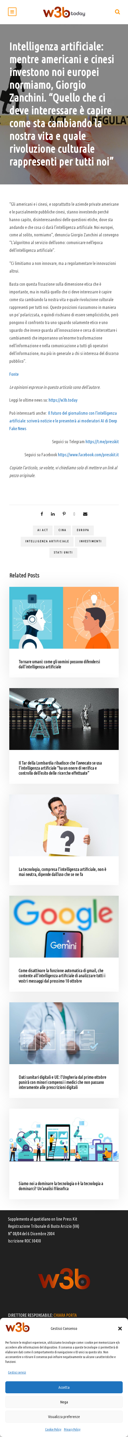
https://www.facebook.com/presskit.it (88, 454)
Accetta (64, 1387)
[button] (120, 1328)
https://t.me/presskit (102, 441)
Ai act (42, 530)
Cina (62, 530)
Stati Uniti (63, 552)
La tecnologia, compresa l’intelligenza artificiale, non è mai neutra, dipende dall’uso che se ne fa (62, 872)
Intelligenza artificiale (47, 541)
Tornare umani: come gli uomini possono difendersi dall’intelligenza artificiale (59, 664)
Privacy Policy (72, 1429)
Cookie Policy (53, 1429)
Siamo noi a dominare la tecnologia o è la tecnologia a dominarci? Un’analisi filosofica (61, 1186)
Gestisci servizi (17, 1372)
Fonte (14, 374)
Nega (64, 1402)
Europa (83, 530)
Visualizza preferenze (64, 1416)
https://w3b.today (63, 399)
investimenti (90, 541)
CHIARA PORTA (65, 1315)
